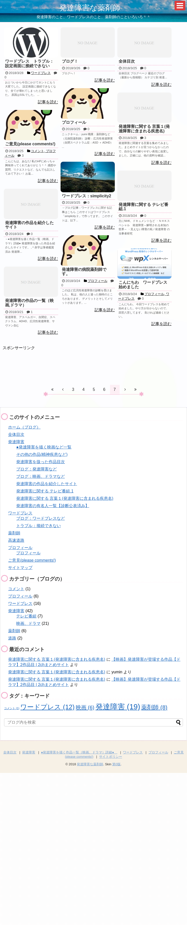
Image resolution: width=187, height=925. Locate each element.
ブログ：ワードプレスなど (40, 518)
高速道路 (16, 540)
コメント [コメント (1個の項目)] (11, 708)
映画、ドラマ (28, 623)
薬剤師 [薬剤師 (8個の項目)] (154, 707)
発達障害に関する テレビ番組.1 (44, 491)
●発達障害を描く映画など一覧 (43, 447)
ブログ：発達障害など (36, 469)
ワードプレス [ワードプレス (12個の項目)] (47, 706)
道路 (12, 638)
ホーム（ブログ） (24, 427)
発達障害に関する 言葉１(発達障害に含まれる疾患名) (64, 498)
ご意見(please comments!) (32, 560)
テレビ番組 (26, 616)
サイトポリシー (110, 756)
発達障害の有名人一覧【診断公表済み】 (52, 506)
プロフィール (20, 547)
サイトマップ (20, 567)
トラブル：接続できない (38, 526)
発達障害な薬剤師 (89, 8)
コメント (16, 589)
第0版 (116, 764)
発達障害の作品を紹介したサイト (46, 484)
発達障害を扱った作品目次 (40, 462)
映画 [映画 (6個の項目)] (85, 707)
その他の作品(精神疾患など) (42, 454)
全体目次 (16, 434)
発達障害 (16, 442)
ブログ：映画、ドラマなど (40, 476)
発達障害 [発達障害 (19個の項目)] (118, 706)
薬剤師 (14, 533)
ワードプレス (20, 513)
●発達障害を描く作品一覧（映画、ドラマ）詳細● (79, 752)
